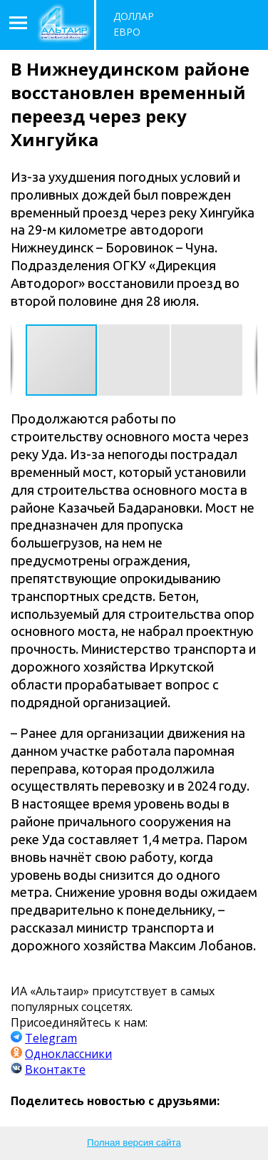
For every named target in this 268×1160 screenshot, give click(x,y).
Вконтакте (55, 1069)
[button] (134, 360)
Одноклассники (68, 1054)
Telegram (51, 1038)
